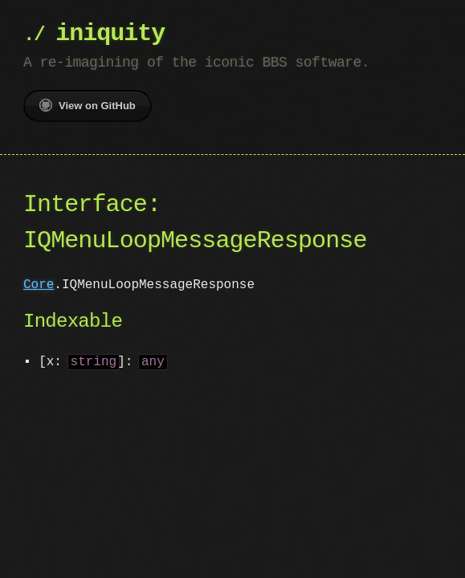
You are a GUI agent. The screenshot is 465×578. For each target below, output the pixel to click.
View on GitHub (87, 105)
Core (38, 285)
